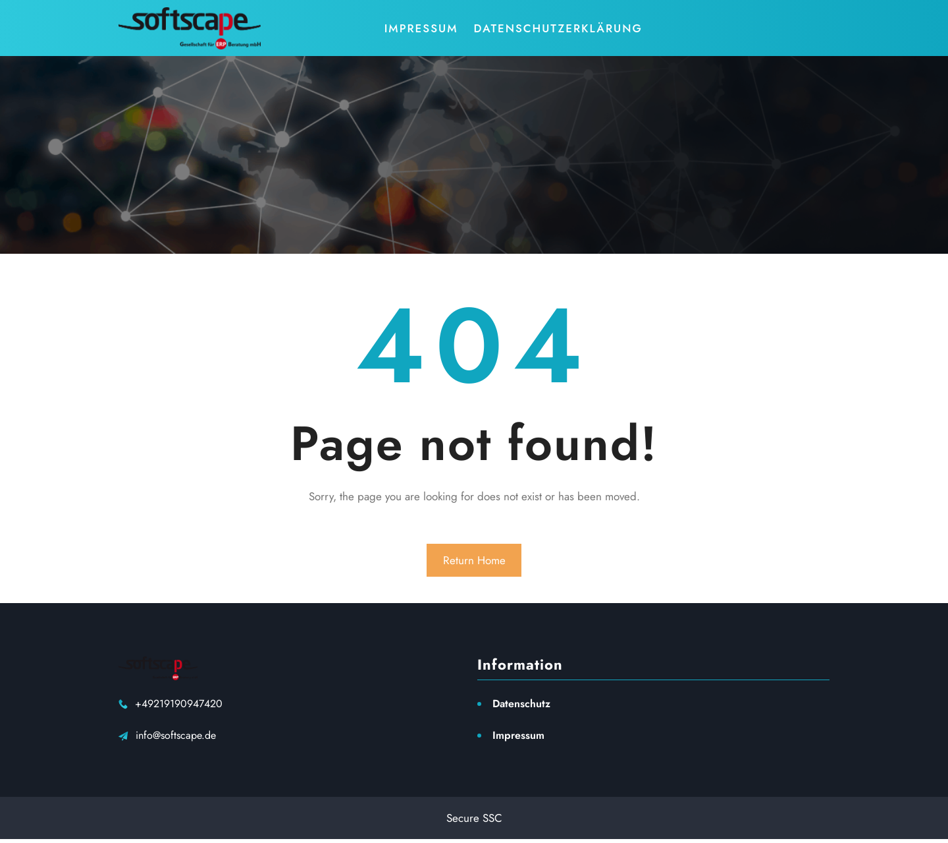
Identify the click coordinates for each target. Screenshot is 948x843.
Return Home (474, 560)
